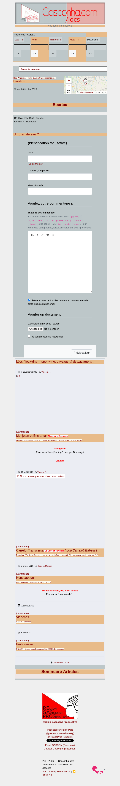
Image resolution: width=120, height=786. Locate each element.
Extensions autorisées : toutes (43, 323)
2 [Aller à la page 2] (52, 662)
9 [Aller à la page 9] (61, 662)
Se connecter (36, 164)
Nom (30, 152)
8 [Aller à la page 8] (60, 662)
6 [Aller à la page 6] (58, 662)
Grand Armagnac (30, 69)
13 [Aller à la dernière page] (66, 662)
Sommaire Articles (60, 671)
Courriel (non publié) (38, 170)
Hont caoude (25, 577)
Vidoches (22, 617)
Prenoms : (55, 39)
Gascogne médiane (47, 78)
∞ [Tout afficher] (68, 662)
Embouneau (24, 644)
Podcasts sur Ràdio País (60, 729)
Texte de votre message (41, 212)
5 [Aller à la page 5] (56, 662)
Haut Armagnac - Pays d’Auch (26, 78)
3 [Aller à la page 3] (54, 662)
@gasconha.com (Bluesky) (60, 733)
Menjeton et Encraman (32, 435)
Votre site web (35, 185)
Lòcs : (19, 39)
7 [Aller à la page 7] (59, 662)
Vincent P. (46, 372)
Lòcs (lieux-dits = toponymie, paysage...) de (54, 361)
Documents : (93, 39)
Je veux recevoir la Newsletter (47, 336)
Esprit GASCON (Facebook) (60, 745)
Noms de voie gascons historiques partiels (40, 476)
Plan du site (48, 771)
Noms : (36, 39)
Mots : (74, 39)
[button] (85, 81)
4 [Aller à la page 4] (55, 662)
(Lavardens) (22, 432)
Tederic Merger (45, 566)
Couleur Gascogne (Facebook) (60, 748)
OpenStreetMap (86, 92)
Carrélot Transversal (30, 550)
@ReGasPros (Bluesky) (60, 737)
